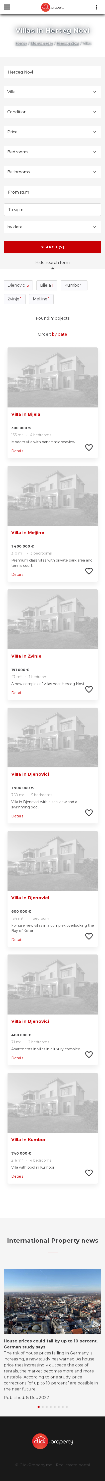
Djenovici (18, 285)
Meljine (41, 299)
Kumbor (74, 285)
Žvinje (15, 299)
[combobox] (52, 92)
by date (59, 334)
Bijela (46, 285)
